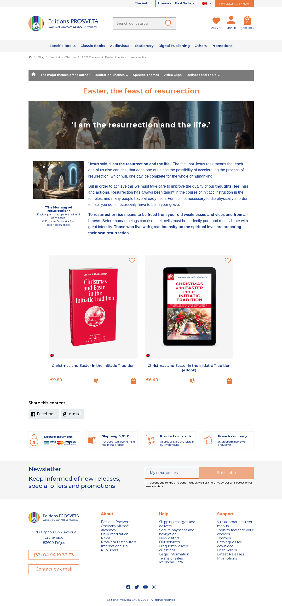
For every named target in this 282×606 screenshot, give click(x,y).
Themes (160, 3)
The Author (137, 3)
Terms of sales (171, 558)
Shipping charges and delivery (177, 524)
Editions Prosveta (115, 522)
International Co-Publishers (115, 548)
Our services (169, 542)
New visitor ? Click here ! (234, 3)
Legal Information (174, 554)
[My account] (231, 21)
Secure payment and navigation (176, 532)
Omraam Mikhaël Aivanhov (115, 528)
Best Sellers (183, 3)
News (105, 538)
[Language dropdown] (207, 3)
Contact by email (53, 569)
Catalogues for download (229, 544)
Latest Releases (230, 554)
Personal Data (171, 562)
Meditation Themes (109, 75)
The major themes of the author (65, 75)
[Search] (144, 23)
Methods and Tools (201, 75)
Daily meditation (114, 534)
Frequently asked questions (173, 548)
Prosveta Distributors (118, 542)
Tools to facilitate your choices (235, 532)
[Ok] (169, 23)
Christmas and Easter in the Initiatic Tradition (93, 367)
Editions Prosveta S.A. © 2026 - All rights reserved (141, 600)
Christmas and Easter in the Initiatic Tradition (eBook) (189, 367)
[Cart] (247, 21)
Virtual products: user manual (234, 524)
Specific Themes (146, 75)
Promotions (227, 558)
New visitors (169, 538)
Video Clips (173, 75)
